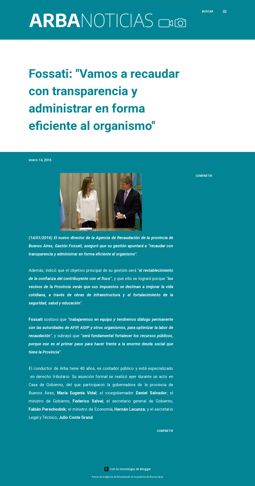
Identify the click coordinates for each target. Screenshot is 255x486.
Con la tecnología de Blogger (127, 469)
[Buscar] (207, 11)
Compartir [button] (204, 175)
